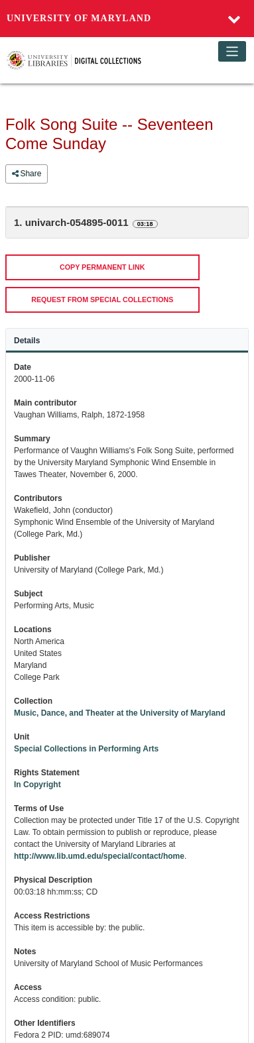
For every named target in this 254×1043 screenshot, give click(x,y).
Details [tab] (27, 340)
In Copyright (37, 784)
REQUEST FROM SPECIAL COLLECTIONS (102, 299)
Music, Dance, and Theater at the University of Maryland (119, 713)
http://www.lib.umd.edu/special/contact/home (99, 856)
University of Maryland (79, 18)
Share (26, 173)
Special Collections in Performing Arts (86, 748)
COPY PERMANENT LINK (102, 267)
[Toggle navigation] (232, 51)
